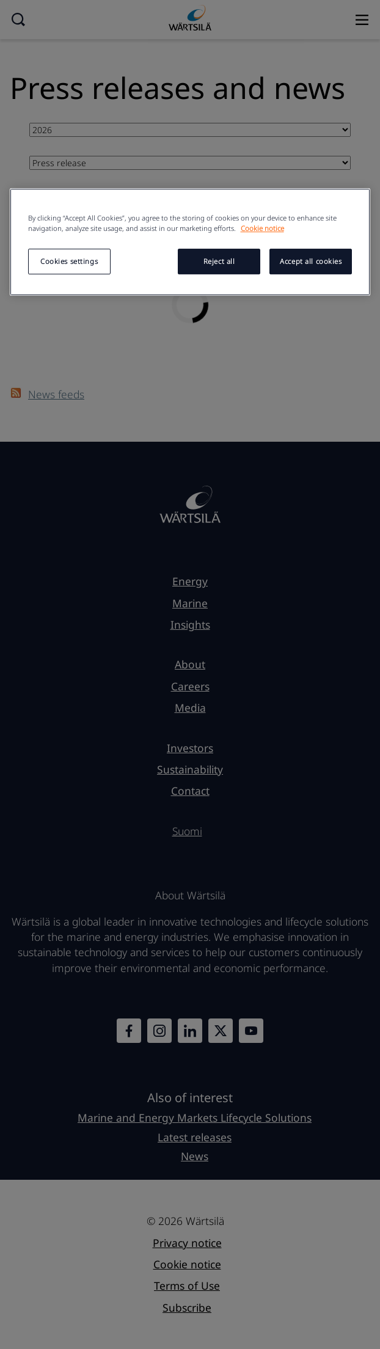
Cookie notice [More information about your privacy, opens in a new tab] (262, 228)
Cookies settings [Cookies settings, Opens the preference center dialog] (69, 261)
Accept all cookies (311, 261)
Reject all (219, 261)
